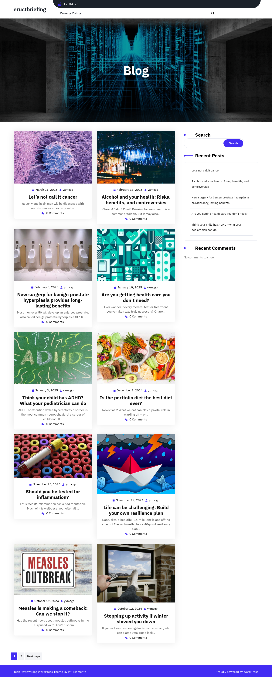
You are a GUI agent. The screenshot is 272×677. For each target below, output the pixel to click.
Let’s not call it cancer (53, 197)
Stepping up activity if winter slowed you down (136, 619)
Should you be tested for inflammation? (53, 494)
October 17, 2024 (46, 600)
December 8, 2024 (130, 390)
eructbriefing (30, 9)
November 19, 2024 (130, 500)
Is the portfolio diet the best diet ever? (136, 400)
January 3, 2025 (46, 390)
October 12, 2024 (129, 608)
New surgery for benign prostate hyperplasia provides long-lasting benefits (53, 300)
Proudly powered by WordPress (237, 672)
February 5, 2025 (47, 287)
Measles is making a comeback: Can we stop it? (53, 611)
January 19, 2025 (129, 287)
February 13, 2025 (130, 189)
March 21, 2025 (47, 189)
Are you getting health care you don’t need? (136, 297)
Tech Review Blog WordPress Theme (39, 672)
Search (203, 135)
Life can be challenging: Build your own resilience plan (136, 510)
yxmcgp (68, 189)
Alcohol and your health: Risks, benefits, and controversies (136, 200)
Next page (33, 656)
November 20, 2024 (47, 484)
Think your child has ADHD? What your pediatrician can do (53, 400)
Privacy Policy (70, 13)
